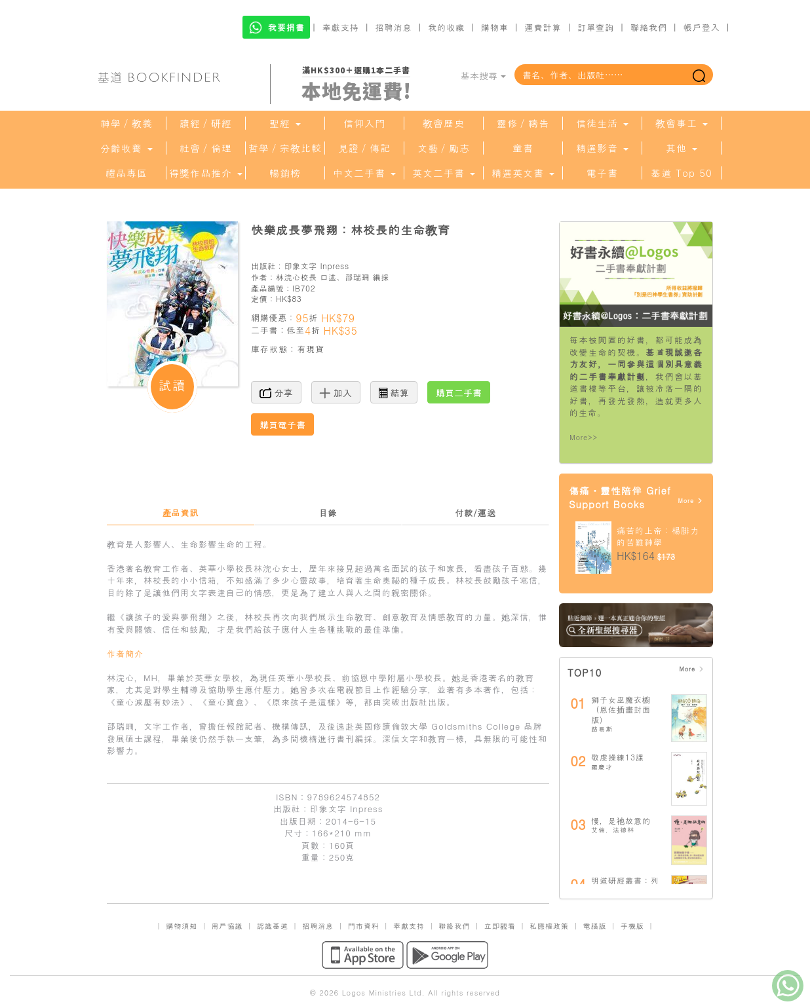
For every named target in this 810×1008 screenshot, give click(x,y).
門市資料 (363, 926)
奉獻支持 (340, 27)
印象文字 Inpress (316, 265)
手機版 (632, 926)
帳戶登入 (702, 27)
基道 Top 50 (681, 172)
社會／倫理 (206, 148)
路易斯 (602, 729)
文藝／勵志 (443, 148)
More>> (583, 437)
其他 (681, 148)
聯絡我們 (648, 27)
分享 (276, 392)
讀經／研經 (206, 123)
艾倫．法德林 (612, 829)
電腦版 (594, 926)
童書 (522, 148)
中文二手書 (364, 172)
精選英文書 (523, 172)
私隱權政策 (549, 926)
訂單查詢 (595, 27)
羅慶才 (602, 767)
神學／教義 (126, 123)
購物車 (495, 27)
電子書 (602, 172)
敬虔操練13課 (617, 756)
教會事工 (681, 123)
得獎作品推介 (205, 172)
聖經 (285, 123)
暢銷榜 (285, 172)
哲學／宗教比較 (285, 148)
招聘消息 (394, 27)
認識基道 (272, 926)
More (690, 500)
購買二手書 (459, 392)
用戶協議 (227, 926)
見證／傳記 (364, 148)
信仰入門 (364, 123)
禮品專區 (126, 172)
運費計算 (543, 27)
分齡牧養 (126, 148)
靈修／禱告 (523, 123)
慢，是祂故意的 (621, 820)
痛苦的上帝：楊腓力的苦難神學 (658, 536)
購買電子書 (282, 424)
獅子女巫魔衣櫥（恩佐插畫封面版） (621, 709)
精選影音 (602, 148)
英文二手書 (443, 172)
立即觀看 (500, 926)
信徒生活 (602, 123)
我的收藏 (446, 27)
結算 (394, 392)
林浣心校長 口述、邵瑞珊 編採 (332, 276)
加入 (336, 392)
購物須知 (181, 926)
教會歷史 (444, 123)
